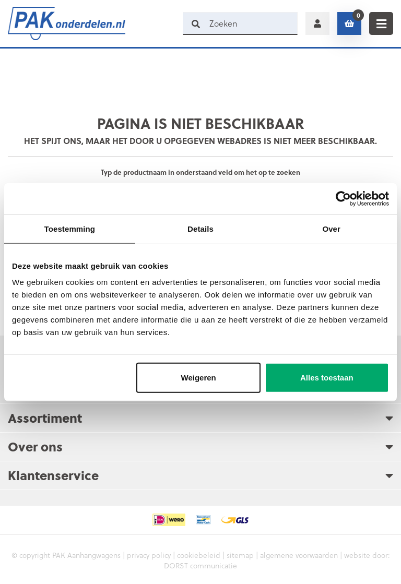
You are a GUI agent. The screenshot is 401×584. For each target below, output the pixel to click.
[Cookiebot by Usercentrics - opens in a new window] (343, 198)
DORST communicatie (200, 565)
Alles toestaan (326, 377)
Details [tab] (200, 228)
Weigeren (198, 377)
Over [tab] (331, 228)
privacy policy (149, 555)
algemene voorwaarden (299, 555)
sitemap (240, 555)
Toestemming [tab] (70, 228)
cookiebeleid (198, 555)
